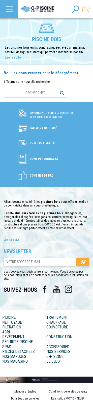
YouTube (57, 289)
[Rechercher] (35, 93)
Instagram (68, 289)
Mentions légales (25, 391)
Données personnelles (25, 398)
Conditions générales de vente (68, 391)
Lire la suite (13, 57)
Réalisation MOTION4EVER (68, 398)
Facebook (45, 289)
